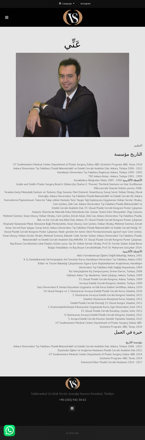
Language (66, 3)
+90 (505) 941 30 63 (72, 400)
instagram (86, 3)
